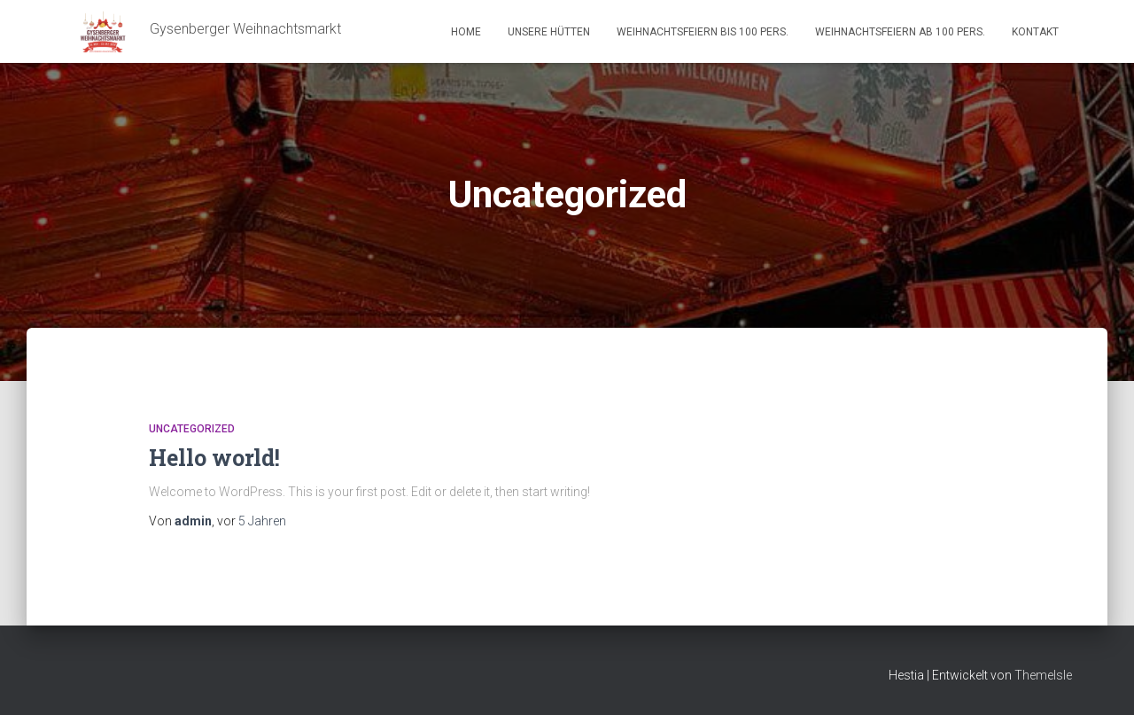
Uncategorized (192, 429)
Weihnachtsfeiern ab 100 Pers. (900, 32)
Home (466, 32)
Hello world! (214, 457)
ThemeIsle (1043, 675)
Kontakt (1035, 32)
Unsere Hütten (549, 32)
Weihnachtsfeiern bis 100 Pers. (702, 32)
